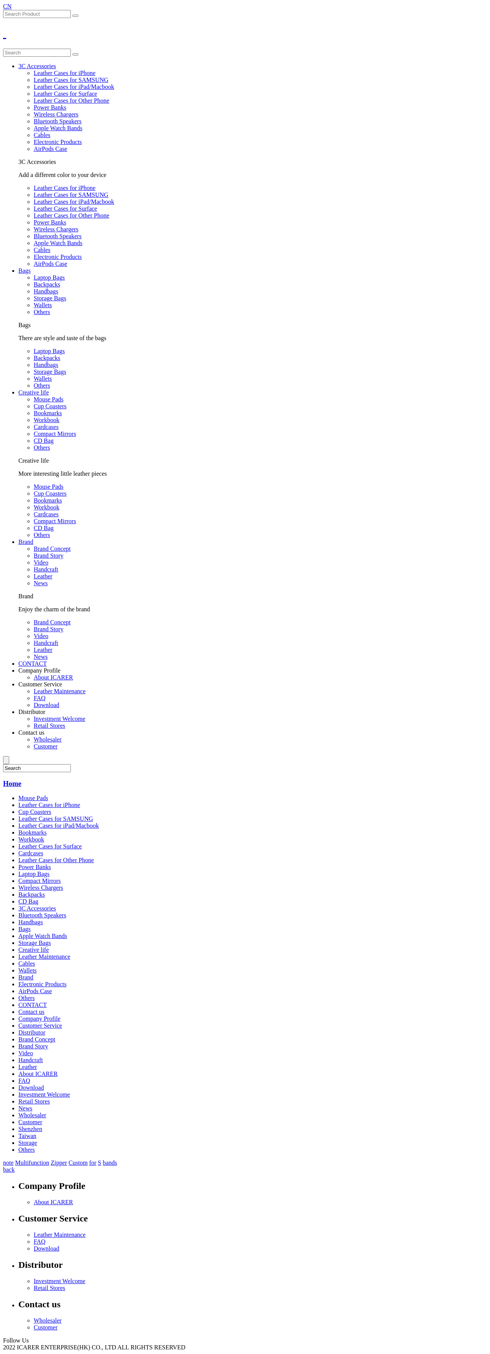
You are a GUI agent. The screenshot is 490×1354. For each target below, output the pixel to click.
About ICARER (53, 677)
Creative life (33, 392)
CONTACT (32, 663)
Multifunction (32, 1162)
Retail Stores (49, 725)
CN (7, 6)
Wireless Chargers (56, 114)
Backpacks (47, 284)
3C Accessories (37, 66)
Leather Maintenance (59, 691)
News (40, 583)
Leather (43, 576)
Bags (24, 270)
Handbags (46, 291)
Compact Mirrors (55, 434)
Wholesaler (48, 739)
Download (46, 705)
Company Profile (39, 670)
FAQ (40, 698)
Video (41, 562)
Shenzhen (30, 1129)
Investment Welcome (59, 718)
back (9, 1169)
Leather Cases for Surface (65, 93)
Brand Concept (52, 548)
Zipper (59, 1162)
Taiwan (27, 1136)
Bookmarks (48, 413)
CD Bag (44, 440)
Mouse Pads (49, 399)
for (92, 1162)
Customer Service (40, 684)
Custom (78, 1162)
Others (42, 312)
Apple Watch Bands (58, 128)
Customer (45, 746)
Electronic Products (58, 142)
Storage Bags (50, 298)
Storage (27, 1143)
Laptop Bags (49, 277)
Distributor (31, 712)
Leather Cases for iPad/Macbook (74, 86)
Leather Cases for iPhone (64, 73)
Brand (25, 542)
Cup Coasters (50, 406)
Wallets (43, 305)
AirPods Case (50, 149)
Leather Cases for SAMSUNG (71, 80)
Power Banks (50, 107)
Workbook (46, 420)
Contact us (31, 732)
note (8, 1162)
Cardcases (46, 427)
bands (110, 1162)
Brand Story (49, 555)
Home (12, 783)
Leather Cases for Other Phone (71, 100)
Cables (42, 135)
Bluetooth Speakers (58, 121)
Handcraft (46, 569)
